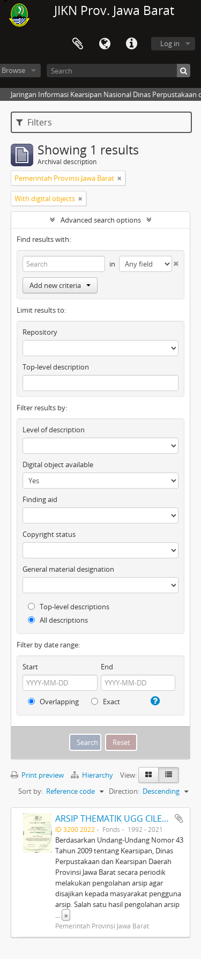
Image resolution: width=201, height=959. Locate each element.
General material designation (68, 569)
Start (30, 667)
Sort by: (30, 791)
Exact (105, 701)
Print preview (37, 775)
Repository (40, 332)
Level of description (54, 429)
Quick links (131, 44)
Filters (34, 122)
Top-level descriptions (68, 606)
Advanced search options (101, 220)
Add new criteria (60, 285)
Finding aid (40, 499)
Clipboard (77, 44)
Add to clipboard (179, 818)
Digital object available (58, 464)
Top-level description (56, 367)
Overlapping (53, 701)
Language (104, 44)
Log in (170, 43)
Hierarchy (93, 775)
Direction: (124, 791)
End (107, 667)
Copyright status (49, 534)
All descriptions (58, 620)
